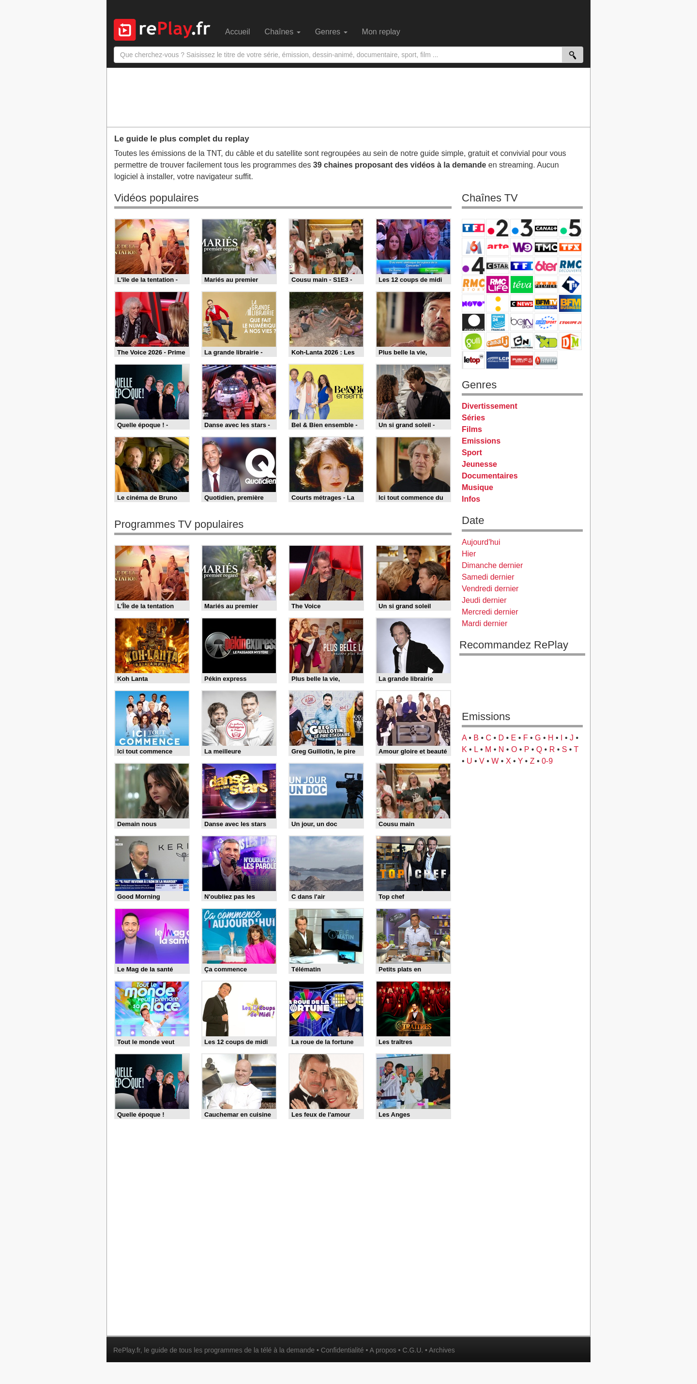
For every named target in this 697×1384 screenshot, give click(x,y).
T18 (570, 284)
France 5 (570, 228)
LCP (497, 360)
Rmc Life (497, 284)
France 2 (497, 228)
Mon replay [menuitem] (381, 32)
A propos (382, 1350)
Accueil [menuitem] (237, 32)
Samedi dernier (488, 577)
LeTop (473, 360)
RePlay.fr (126, 1350)
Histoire (546, 360)
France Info (497, 303)
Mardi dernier (484, 623)
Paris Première (546, 284)
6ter (546, 266)
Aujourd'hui (481, 542)
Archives (442, 1350)
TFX (570, 247)
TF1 (473, 228)
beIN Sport (521, 322)
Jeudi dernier (484, 600)
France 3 (521, 228)
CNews (521, 303)
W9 (521, 247)
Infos (471, 499)
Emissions (481, 441)
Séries (473, 418)
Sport (472, 452)
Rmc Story (473, 284)
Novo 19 (473, 303)
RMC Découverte (570, 266)
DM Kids (570, 341)
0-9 (547, 761)
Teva (521, 284)
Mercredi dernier (490, 612)
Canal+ (546, 228)
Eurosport (546, 322)
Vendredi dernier (490, 588)
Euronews (473, 322)
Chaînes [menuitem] (283, 32)
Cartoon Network (521, 341)
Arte (497, 247)
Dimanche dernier (492, 565)
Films (472, 429)
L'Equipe (570, 322)
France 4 (473, 266)
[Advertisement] (348, 97)
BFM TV (546, 303)
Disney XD (546, 341)
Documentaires (490, 476)
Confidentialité (342, 1350)
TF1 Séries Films (521, 266)
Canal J (497, 341)
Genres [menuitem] (331, 32)
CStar (497, 265)
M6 (473, 247)
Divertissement (489, 406)
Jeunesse (479, 464)
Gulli (473, 341)
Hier (469, 554)
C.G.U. (412, 1350)
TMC (546, 247)
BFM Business (570, 303)
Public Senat (521, 360)
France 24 (497, 322)
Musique (477, 487)
